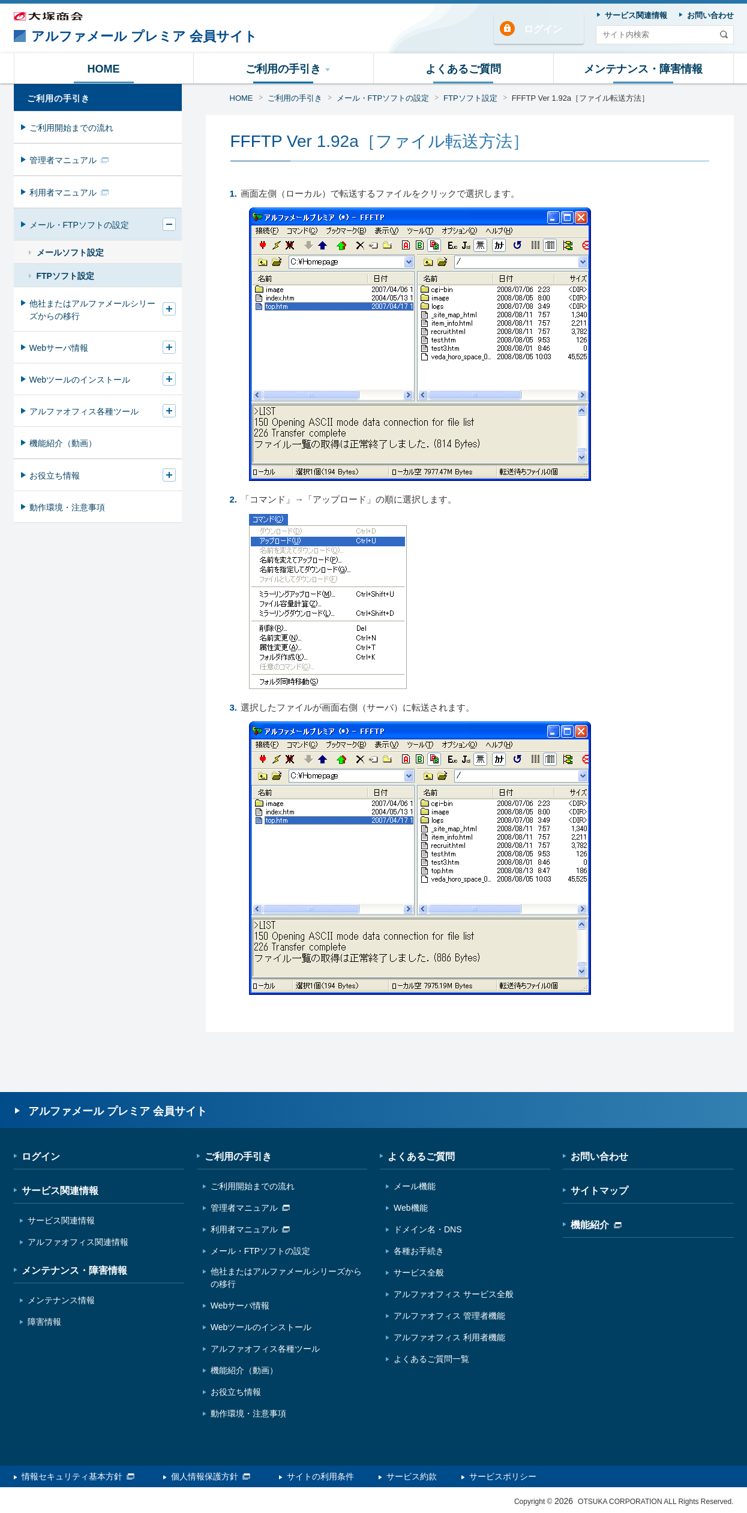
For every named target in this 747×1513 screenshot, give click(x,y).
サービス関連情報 (60, 1191)
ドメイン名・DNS (428, 1229)
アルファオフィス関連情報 (78, 1242)
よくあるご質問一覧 (431, 1359)
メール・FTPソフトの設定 (383, 98)
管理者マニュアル (69, 160)
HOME (241, 98)
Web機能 (411, 1208)
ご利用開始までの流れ (71, 128)
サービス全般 (419, 1272)
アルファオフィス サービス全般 (454, 1294)
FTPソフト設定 (470, 98)
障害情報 (44, 1321)
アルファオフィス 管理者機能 (449, 1316)
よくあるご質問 (421, 1156)
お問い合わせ (599, 1156)
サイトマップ (599, 1191)
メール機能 (415, 1186)
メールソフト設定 (70, 252)
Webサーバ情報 (59, 348)
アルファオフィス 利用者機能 (449, 1337)
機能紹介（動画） (63, 443)
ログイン (543, 29)
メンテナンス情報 (61, 1300)
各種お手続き (419, 1251)
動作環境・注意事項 (67, 507)
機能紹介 (596, 1225)
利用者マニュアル (69, 192)
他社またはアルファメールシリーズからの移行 (92, 310)
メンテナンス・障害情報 (74, 1270)
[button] (284, 68)
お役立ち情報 (54, 475)
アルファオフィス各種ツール (84, 411)
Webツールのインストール (80, 379)
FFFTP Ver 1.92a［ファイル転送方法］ (580, 98)
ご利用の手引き (295, 98)
